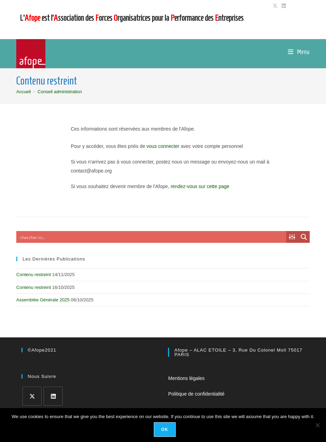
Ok (164, 429)
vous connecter (163, 146)
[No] (317, 425)
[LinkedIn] (53, 396)
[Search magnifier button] (304, 237)
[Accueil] (23, 91)
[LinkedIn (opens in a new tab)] (283, 6)
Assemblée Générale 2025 (43, 299)
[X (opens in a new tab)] (275, 6)
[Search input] (151, 237)
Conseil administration (60, 91)
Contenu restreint (33, 274)
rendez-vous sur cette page (199, 186)
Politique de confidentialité (196, 394)
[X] (32, 396)
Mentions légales (186, 378)
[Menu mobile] (299, 51)
